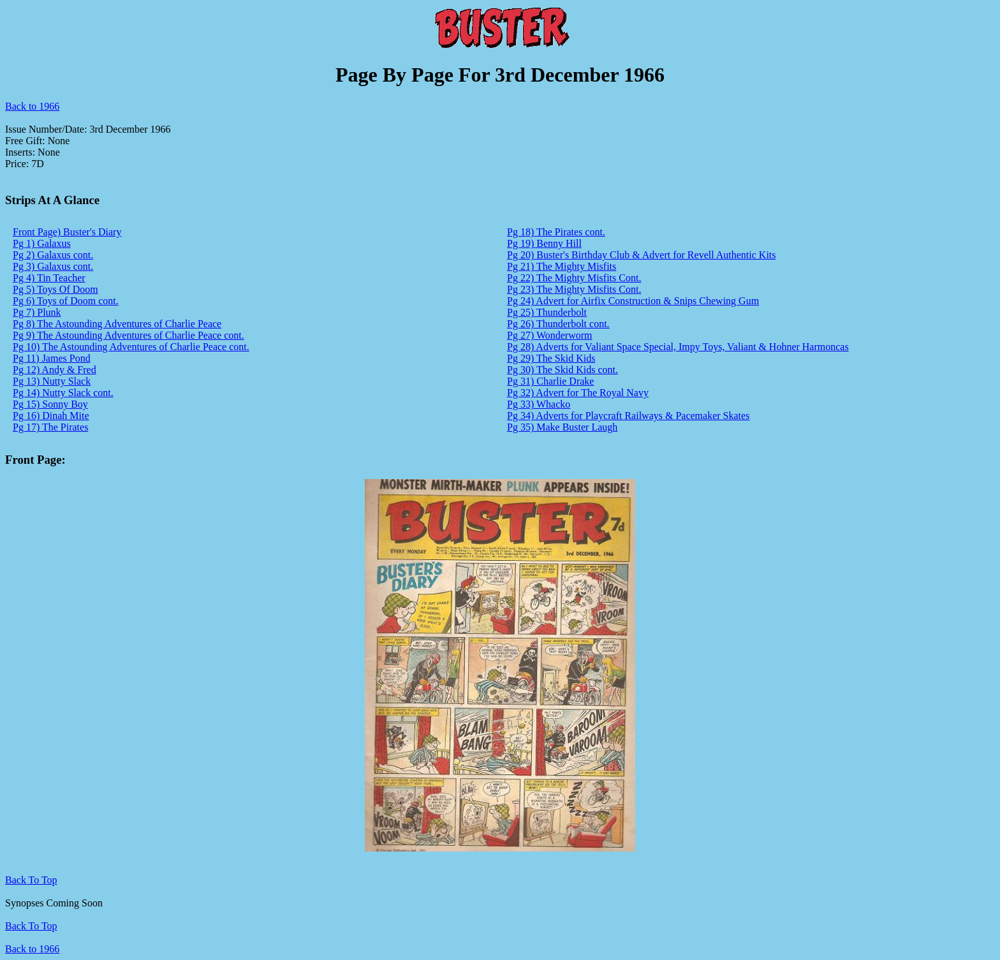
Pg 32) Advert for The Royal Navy (578, 392)
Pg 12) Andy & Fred (54, 369)
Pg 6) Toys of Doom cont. (66, 300)
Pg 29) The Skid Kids (551, 358)
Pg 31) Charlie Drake (550, 381)
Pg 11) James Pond (52, 358)
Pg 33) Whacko (538, 404)
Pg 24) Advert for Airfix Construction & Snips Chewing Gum (633, 300)
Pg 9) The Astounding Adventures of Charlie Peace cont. (128, 335)
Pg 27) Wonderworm (549, 335)
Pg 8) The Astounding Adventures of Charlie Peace (117, 323)
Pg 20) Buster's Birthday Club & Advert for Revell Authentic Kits (641, 254)
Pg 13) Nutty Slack (52, 381)
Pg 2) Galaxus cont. (53, 254)
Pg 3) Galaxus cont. (53, 266)
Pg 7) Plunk (37, 312)
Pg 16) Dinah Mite (51, 415)
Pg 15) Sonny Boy (50, 404)
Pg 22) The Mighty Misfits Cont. (574, 277)
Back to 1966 (32, 106)
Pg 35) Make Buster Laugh (562, 427)
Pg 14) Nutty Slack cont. (63, 392)
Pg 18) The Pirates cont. (556, 231)
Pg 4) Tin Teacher (49, 277)
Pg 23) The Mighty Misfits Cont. (574, 289)
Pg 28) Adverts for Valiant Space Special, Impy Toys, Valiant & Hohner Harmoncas (678, 346)
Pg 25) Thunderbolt (547, 312)
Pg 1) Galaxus (42, 243)
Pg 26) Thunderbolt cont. (558, 323)
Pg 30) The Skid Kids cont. (562, 369)
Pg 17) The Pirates (50, 427)
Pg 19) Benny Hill (544, 243)
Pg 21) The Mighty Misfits (561, 266)
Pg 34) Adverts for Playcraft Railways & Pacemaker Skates (628, 415)
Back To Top (31, 925)
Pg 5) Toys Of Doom (55, 289)
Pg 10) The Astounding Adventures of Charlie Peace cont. (131, 346)
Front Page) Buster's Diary (67, 231)
